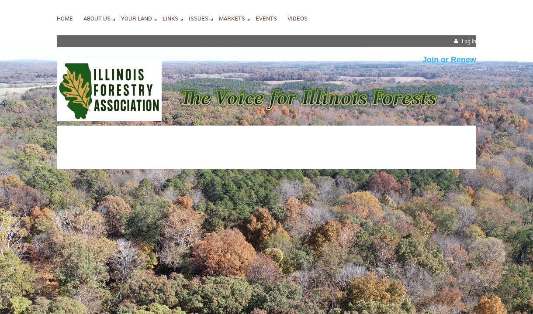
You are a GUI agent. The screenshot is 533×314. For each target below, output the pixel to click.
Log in (469, 41)
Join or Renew (449, 59)
